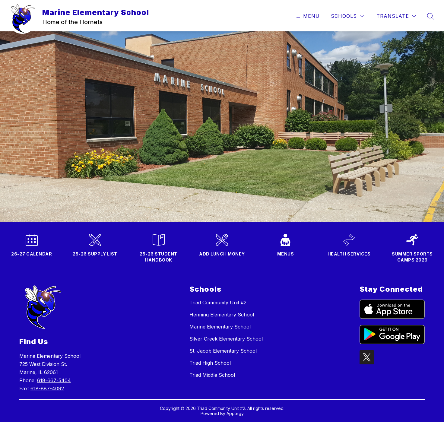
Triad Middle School (212, 375)
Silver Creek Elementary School (226, 339)
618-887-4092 (47, 389)
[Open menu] (307, 16)
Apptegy (235, 413)
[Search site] (430, 16)
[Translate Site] (396, 16)
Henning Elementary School (221, 315)
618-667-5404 (54, 380)
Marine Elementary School (220, 327)
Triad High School (210, 363)
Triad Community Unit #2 (217, 303)
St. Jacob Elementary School (223, 351)
